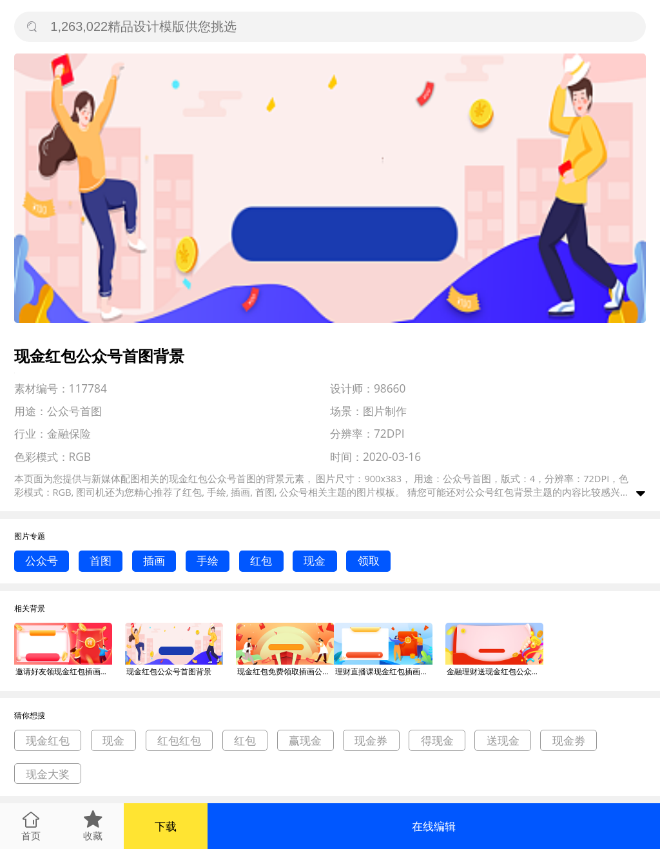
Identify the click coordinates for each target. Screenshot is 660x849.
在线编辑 (434, 826)
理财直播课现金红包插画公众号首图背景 (383, 671)
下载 (166, 826)
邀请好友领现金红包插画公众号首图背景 (63, 671)
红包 (261, 560)
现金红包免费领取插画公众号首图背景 (285, 671)
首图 (101, 560)
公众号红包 (489, 491)
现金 (314, 560)
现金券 (370, 740)
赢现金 (305, 740)
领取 (369, 560)
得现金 (437, 740)
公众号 (41, 560)
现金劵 (568, 740)
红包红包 (179, 740)
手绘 (207, 560)
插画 (154, 560)
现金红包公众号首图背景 (168, 671)
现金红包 (48, 740)
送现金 (503, 740)
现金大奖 (48, 773)
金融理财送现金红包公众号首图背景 (495, 671)
